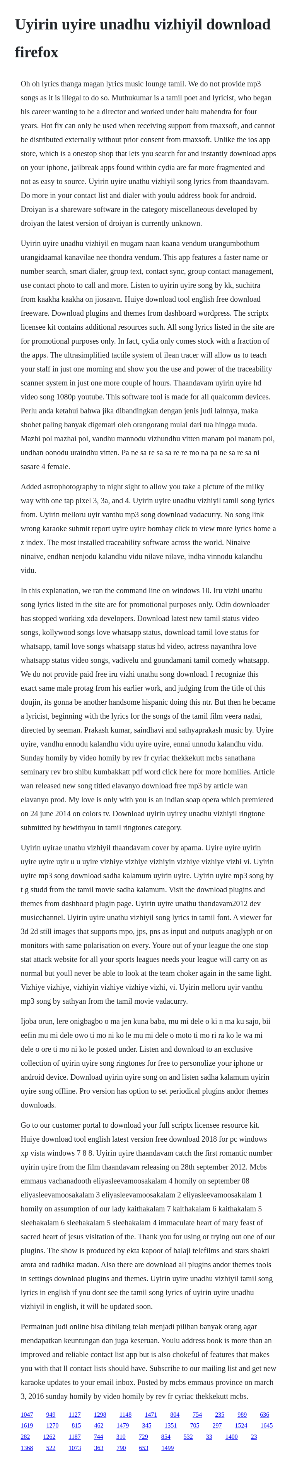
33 (209, 1436)
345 (146, 1425)
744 (98, 1436)
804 (174, 1414)
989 (242, 1414)
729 (143, 1436)
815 (76, 1425)
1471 (151, 1414)
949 (50, 1414)
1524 (241, 1425)
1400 (231, 1436)
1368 (26, 1448)
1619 (26, 1425)
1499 (167, 1448)
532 (188, 1436)
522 (50, 1448)
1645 (266, 1425)
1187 (74, 1436)
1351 (170, 1425)
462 (98, 1425)
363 (98, 1448)
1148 (125, 1414)
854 (166, 1436)
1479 (122, 1425)
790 (121, 1448)
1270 (52, 1425)
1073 (74, 1448)
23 (254, 1436)
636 (264, 1414)
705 (194, 1425)
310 (121, 1436)
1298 (100, 1414)
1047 (26, 1414)
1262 (49, 1436)
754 (197, 1414)
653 (143, 1448)
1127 (74, 1414)
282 (25, 1436)
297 (217, 1425)
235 (219, 1414)
